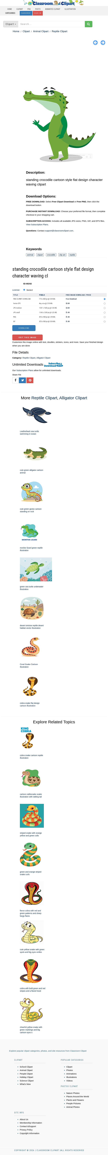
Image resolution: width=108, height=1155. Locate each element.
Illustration (70, 9)
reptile (72, 255)
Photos (69, 1070)
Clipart (19, 9)
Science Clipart (27, 1081)
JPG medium (17, 308)
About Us (24, 1119)
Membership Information (31, 1123)
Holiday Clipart (26, 1077)
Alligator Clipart (43, 358)
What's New (25, 1084)
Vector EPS (16, 303)
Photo (38, 9)
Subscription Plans (24, 370)
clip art (62, 255)
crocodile (51, 255)
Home (9, 9)
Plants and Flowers (75, 1100)
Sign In (37, 13)
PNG (29, 9)
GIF (14, 321)
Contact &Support (28, 1126)
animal (30, 255)
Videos (69, 1081)
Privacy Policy (26, 1130)
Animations (71, 1074)
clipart (40, 255)
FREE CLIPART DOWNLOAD (22, 299)
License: (16, 290)
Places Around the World (77, 1096)
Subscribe (26, 13)
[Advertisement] (54, 67)
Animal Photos (73, 1107)
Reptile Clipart (59, 31)
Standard (29, 290)
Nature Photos (72, 1093)
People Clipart (26, 1074)
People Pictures (73, 1103)
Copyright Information (29, 1133)
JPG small (16, 312)
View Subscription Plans (37, 224)
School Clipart (26, 1067)
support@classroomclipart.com (59, 230)
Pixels (42, 295)
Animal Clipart (40, 31)
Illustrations (71, 1077)
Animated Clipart (52, 9)
